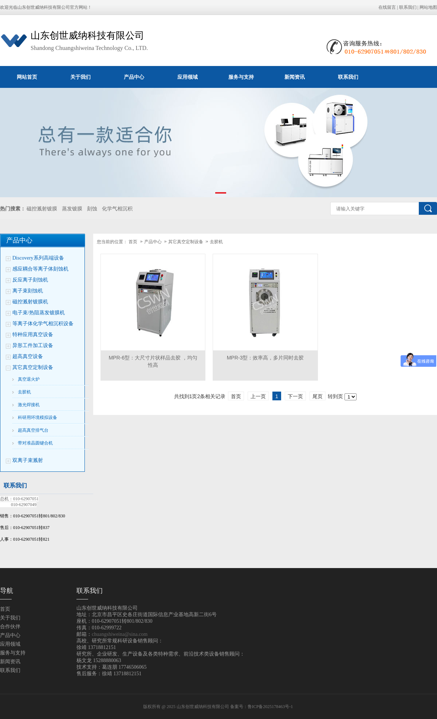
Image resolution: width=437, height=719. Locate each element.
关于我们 (80, 77)
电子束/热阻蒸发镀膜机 (38, 312)
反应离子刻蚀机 (30, 280)
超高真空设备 (27, 356)
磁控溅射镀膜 (42, 208)
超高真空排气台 (33, 430)
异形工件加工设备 (32, 345)
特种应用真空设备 (32, 334)
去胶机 (24, 392)
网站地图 (428, 7)
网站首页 (27, 77)
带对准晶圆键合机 (35, 443)
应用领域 (187, 77)
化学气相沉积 (117, 208)
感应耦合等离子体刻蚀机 (40, 269)
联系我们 (408, 7)
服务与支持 (241, 77)
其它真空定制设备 (32, 367)
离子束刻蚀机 (27, 291)
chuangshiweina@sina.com (119, 634)
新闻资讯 (294, 77)
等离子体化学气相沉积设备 (43, 323)
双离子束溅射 (27, 460)
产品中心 (134, 77)
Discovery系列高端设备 (38, 258)
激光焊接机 (29, 404)
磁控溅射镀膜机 (30, 301)
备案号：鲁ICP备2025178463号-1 (262, 706)
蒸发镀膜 (72, 208)
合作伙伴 (10, 626)
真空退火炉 (29, 379)
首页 (133, 241)
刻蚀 (92, 208)
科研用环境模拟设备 (37, 417)
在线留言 (387, 7)
